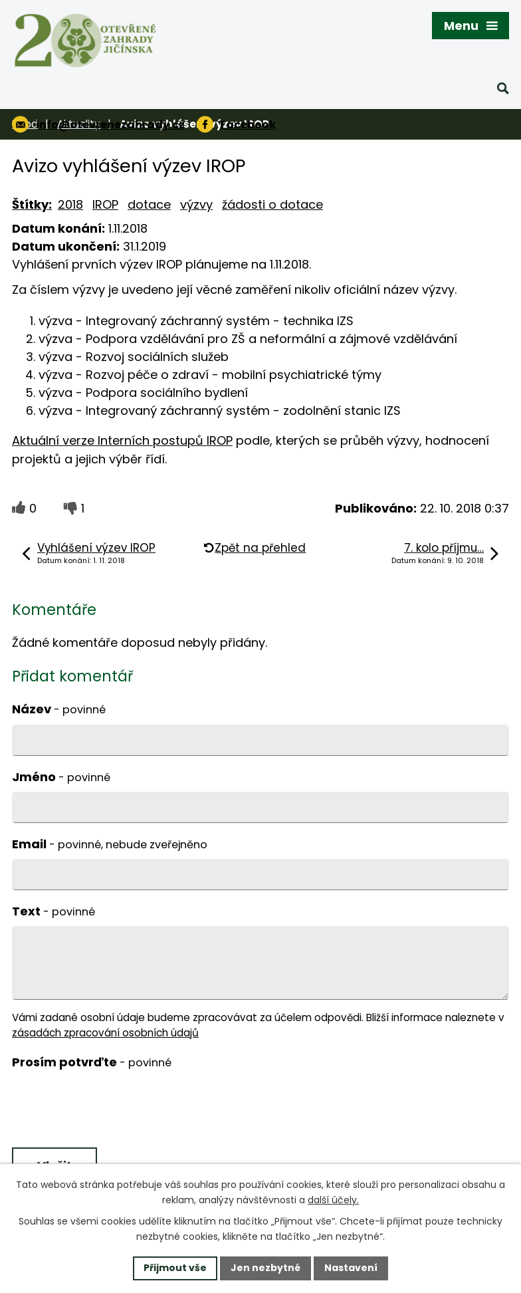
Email (109, 844)
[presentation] (110, 1109)
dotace (149, 204)
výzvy (196, 204)
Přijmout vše (175, 1267)
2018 (70, 204)
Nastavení (350, 1267)
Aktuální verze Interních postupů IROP (122, 440)
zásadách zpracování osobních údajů (105, 1033)
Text (53, 911)
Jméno (61, 776)
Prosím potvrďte (91, 1062)
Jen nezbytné (265, 1267)
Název (59, 709)
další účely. (333, 1200)
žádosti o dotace (272, 204)
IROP (105, 204)
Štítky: (32, 204)
